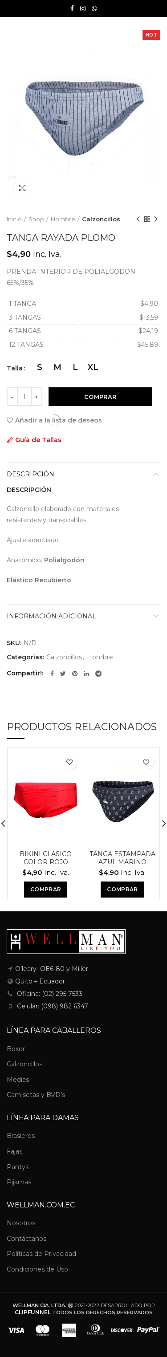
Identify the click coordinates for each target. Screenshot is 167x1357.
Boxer (16, 1049)
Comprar (100, 396)
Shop (36, 219)
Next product (156, 219)
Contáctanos (26, 1239)
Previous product (138, 219)
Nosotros (21, 1223)
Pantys (18, 1167)
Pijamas (19, 1182)
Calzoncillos (101, 219)
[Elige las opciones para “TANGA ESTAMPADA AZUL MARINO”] (122, 890)
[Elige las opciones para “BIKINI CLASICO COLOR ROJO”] (45, 890)
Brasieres (21, 1136)
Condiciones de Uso (37, 1269)
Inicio (14, 219)
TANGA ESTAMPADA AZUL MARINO (122, 858)
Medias (18, 1080)
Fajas (14, 1151)
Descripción (30, 474)
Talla (15, 368)
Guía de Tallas (38, 440)
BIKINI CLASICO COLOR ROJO (46, 858)
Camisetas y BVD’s (36, 1095)
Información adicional (51, 616)
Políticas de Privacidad (41, 1254)
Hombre (63, 219)
